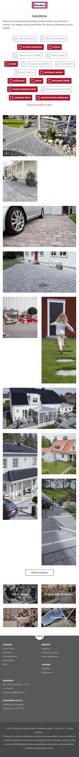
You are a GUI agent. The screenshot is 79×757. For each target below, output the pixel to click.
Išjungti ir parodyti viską (39, 105)
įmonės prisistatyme (50, 656)
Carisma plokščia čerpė (29, 55)
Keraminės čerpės (61, 81)
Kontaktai (46, 668)
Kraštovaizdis (58, 55)
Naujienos (46, 648)
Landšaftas (7, 652)
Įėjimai (13, 64)
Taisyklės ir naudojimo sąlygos (40, 728)
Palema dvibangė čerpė (24, 89)
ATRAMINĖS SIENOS (26, 38)
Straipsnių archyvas (50, 652)
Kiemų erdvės (67, 64)
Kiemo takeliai (27, 72)
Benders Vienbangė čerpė (58, 89)
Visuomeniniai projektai (38, 64)
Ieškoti (74, 5)
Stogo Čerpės (8, 648)
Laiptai (38, 81)
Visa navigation (5, 5)
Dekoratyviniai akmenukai (54, 97)
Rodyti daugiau (39, 572)
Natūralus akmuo (53, 72)
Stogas (56, 47)
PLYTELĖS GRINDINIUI (32, 47)
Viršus (39, 636)
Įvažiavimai (19, 81)
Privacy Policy (59, 728)
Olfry (5, 664)
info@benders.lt (17, 692)
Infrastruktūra (8, 660)
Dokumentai (47, 672)
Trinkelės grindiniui (55, 38)
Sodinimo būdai (22, 97)
